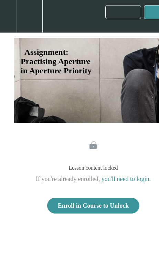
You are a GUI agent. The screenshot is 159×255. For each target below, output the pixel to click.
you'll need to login (125, 178)
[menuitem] (29, 16)
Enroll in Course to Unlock (93, 205)
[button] (8, 16)
